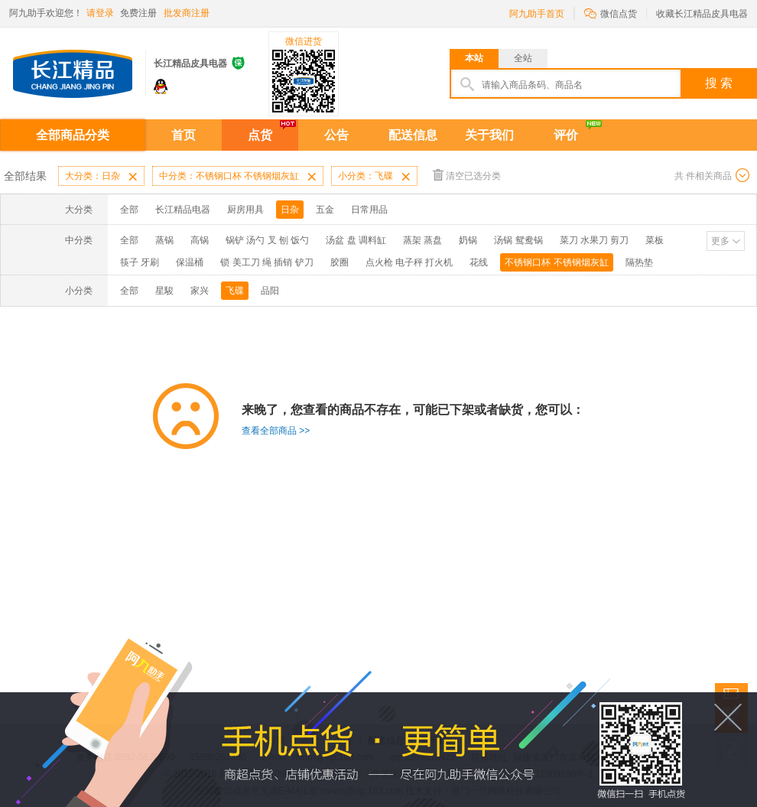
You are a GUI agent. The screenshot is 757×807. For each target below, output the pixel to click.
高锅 (199, 240)
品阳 (270, 290)
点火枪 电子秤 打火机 (409, 262)
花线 (478, 262)
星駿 (164, 290)
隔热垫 (639, 262)
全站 (523, 58)
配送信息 (412, 135)
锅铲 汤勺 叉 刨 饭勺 (267, 240)
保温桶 (189, 262)
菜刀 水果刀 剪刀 (594, 240)
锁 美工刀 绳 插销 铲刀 (266, 262)
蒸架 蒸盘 (422, 240)
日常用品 (369, 209)
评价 (566, 135)
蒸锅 (164, 240)
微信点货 (610, 12)
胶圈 (339, 262)
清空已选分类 (467, 174)
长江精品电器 (182, 209)
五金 (325, 209)
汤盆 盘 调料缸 (356, 240)
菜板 (654, 240)
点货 (260, 135)
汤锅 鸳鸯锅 (518, 240)
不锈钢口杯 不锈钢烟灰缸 (556, 262)
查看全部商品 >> (276, 430)
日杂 (290, 209)
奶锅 (468, 240)
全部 (129, 209)
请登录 (100, 13)
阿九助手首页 (536, 13)
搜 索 (719, 82)
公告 (336, 135)
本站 (474, 58)
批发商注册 (187, 13)
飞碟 (235, 290)
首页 (183, 135)
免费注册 (138, 13)
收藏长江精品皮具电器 (702, 13)
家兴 (199, 290)
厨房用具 (245, 209)
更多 (720, 241)
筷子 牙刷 (139, 262)
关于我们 (489, 135)
